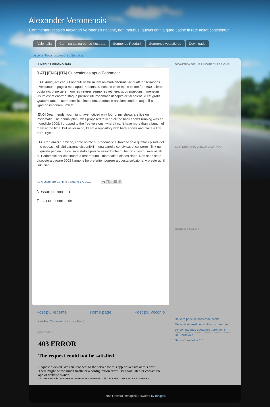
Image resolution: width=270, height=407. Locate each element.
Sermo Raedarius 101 (189, 340)
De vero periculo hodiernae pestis (197, 319)
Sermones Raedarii (127, 43)
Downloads (197, 43)
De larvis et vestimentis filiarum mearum (201, 324)
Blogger (160, 395)
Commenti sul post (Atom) (67, 321)
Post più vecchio (149, 312)
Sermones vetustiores (165, 43)
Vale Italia (44, 43)
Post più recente (52, 312)
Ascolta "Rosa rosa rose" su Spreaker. (58, 55)
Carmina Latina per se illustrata (82, 43)
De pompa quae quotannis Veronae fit (200, 329)
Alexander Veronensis (67, 20)
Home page (101, 312)
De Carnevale (184, 335)
